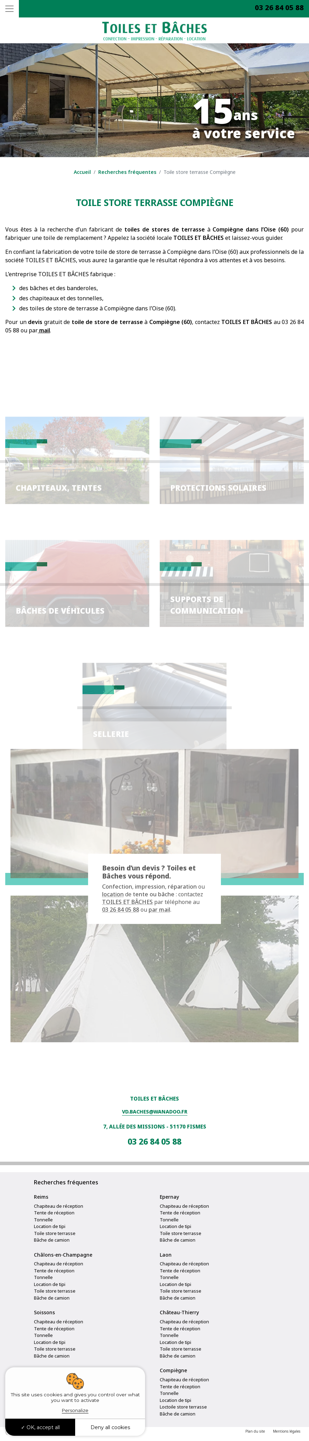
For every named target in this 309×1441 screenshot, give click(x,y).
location (113, 894)
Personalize (75, 1410)
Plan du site (255, 1431)
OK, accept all (40, 1427)
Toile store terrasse (55, 1233)
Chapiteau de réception (58, 1206)
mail (44, 330)
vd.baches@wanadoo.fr (154, 1111)
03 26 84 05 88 (279, 7)
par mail (159, 910)
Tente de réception (54, 1213)
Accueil (82, 172)
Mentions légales (286, 1431)
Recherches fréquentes (127, 172)
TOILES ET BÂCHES (127, 902)
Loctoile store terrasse (183, 1407)
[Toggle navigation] (9, 8)
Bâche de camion (52, 1240)
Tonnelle (43, 1219)
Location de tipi (49, 1226)
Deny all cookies (110, 1427)
